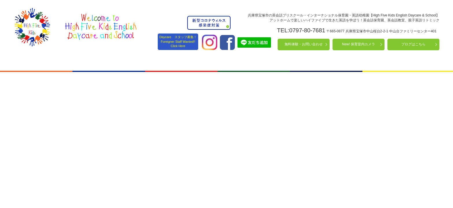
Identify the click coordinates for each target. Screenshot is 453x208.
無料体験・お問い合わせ (304, 44)
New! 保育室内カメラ (358, 44)
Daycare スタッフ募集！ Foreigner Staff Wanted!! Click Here (178, 41)
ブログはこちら (413, 44)
